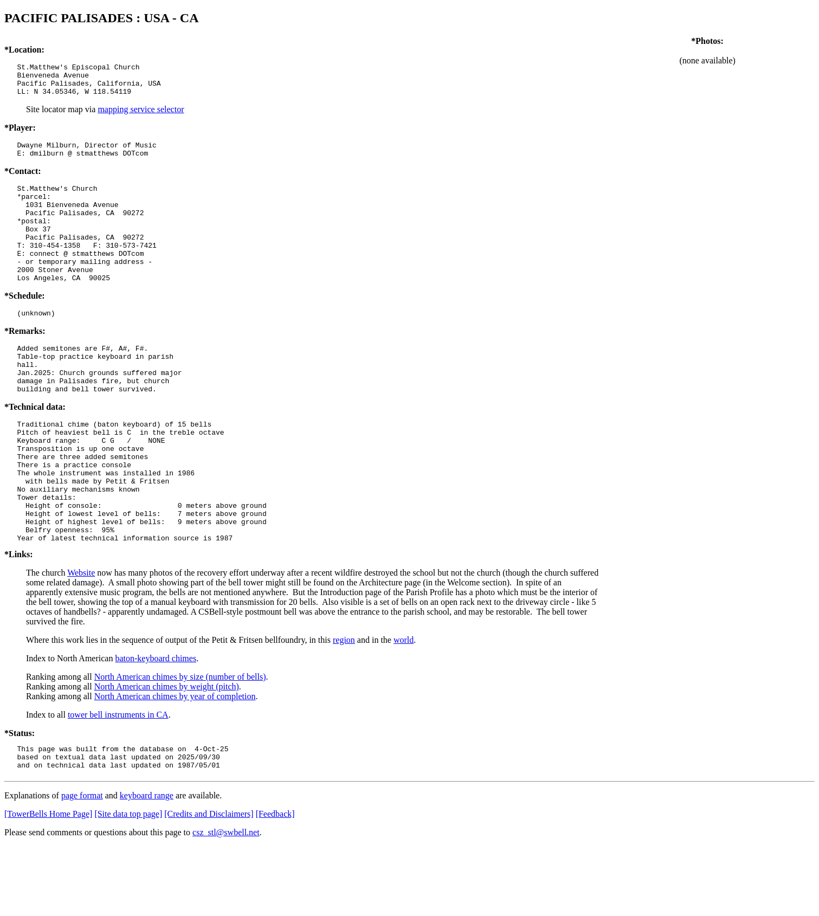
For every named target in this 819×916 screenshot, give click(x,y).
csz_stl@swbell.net (226, 902)
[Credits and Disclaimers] (208, 883)
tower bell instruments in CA (118, 779)
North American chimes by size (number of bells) (180, 741)
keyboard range (146, 865)
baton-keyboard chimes (155, 723)
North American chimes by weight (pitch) (166, 751)
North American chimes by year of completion (175, 761)
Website (81, 637)
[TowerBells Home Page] (48, 883)
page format (82, 865)
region (344, 704)
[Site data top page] (128, 883)
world (404, 704)
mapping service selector (141, 115)
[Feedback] (275, 883)
